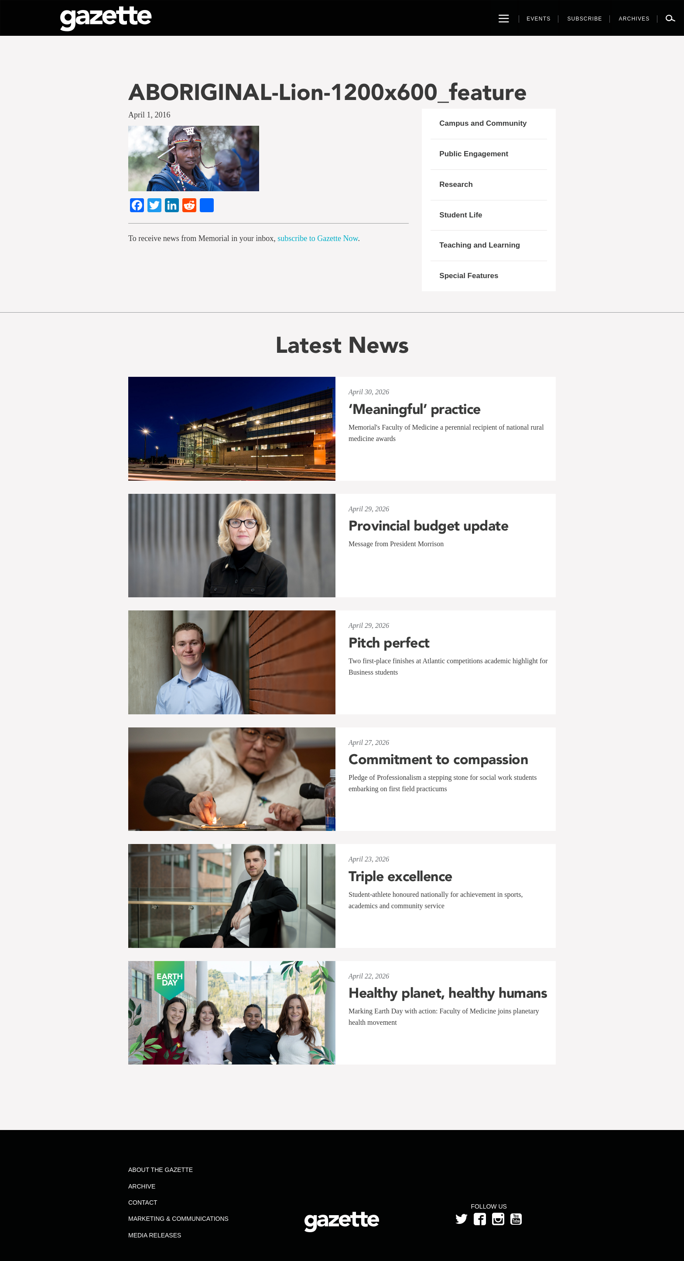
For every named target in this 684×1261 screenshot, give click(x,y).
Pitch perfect (389, 643)
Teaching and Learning (479, 245)
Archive (141, 1186)
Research (456, 184)
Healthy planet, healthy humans (448, 993)
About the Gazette (160, 1169)
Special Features (468, 276)
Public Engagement (473, 154)
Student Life (460, 215)
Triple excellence (400, 876)
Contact (142, 1202)
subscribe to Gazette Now (317, 238)
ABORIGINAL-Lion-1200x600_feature (327, 91)
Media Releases (154, 1235)
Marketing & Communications (178, 1218)
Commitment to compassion (438, 759)
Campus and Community (483, 123)
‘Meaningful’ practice (415, 409)
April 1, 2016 (149, 114)
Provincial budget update (428, 526)
